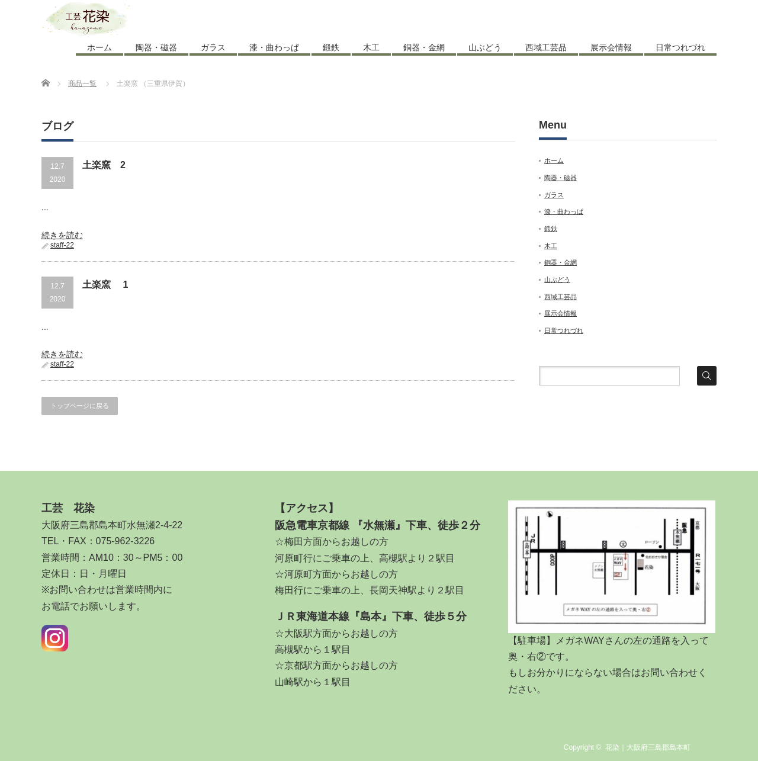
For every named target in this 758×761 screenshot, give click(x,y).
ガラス (213, 47)
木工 (371, 47)
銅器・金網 (424, 47)
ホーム (99, 47)
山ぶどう (485, 47)
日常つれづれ (680, 47)
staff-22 (62, 245)
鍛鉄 (331, 47)
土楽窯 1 (105, 285)
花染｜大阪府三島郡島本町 (647, 747)
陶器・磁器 (156, 47)
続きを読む (62, 235)
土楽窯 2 (104, 165)
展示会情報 (611, 47)
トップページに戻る (79, 405)
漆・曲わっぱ (274, 47)
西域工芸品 (546, 47)
